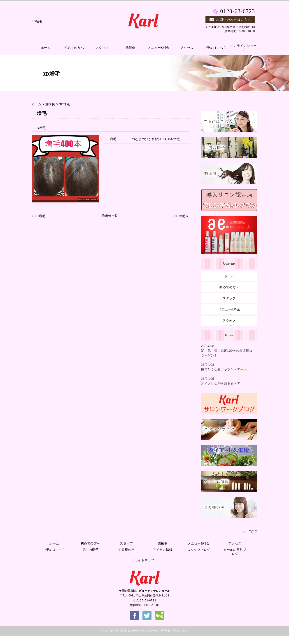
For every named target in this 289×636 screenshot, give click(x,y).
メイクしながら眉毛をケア (220, 383)
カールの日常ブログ (234, 552)
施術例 (130, 47)
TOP (253, 532)
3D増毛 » (181, 216)
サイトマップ (144, 560)
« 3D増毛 (38, 216)
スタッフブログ (198, 550)
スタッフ (102, 47)
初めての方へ (74, 47)
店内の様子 (90, 550)
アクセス (186, 47)
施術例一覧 (110, 216)
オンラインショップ (243, 48)
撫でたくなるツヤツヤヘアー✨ (224, 369)
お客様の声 (126, 550)
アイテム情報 (162, 550)
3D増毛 (64, 104)
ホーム (46, 47)
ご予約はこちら (215, 47)
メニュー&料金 (159, 47)
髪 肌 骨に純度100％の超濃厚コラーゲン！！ (226, 353)
